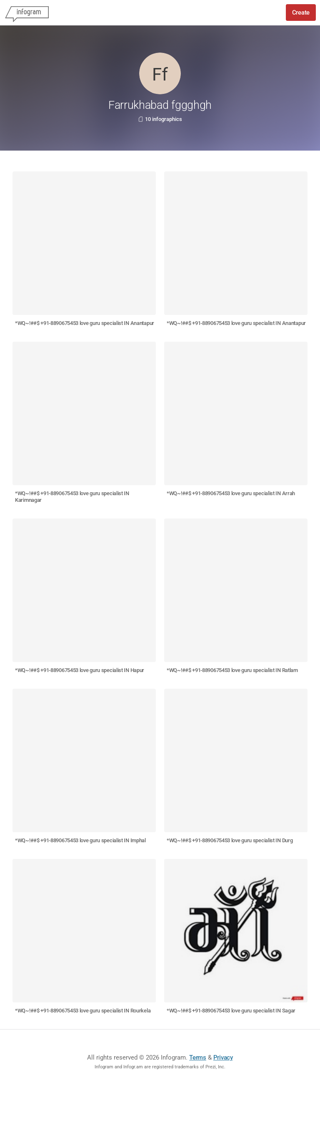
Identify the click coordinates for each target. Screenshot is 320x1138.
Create (301, 12)
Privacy (223, 1057)
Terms (197, 1057)
